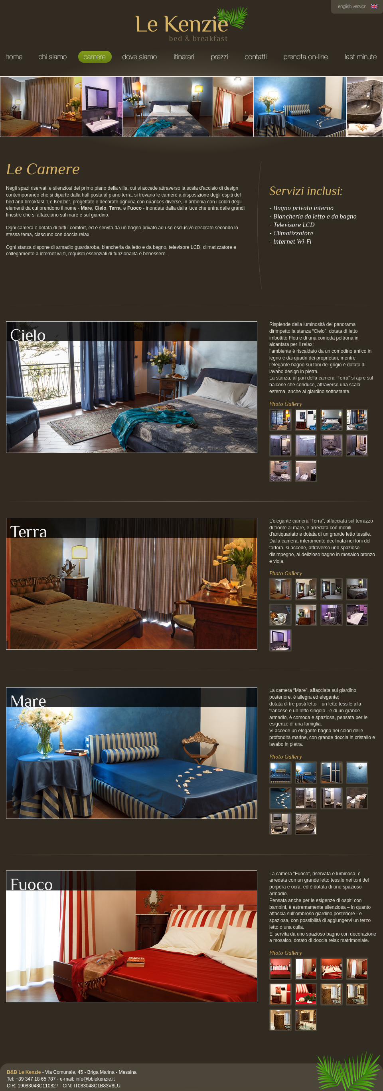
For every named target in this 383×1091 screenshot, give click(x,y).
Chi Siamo (52, 57)
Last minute (359, 57)
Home (15, 57)
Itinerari (183, 57)
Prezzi (219, 57)
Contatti (255, 57)
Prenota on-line (305, 57)
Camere (94, 57)
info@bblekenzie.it (95, 1079)
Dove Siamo (139, 57)
